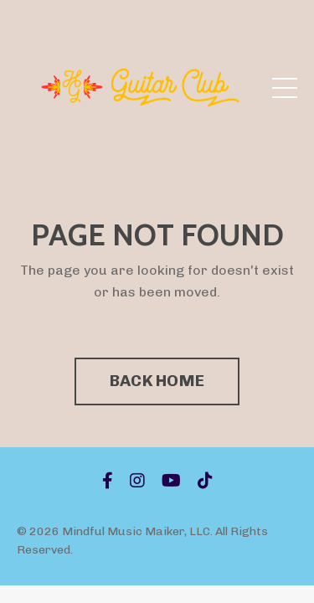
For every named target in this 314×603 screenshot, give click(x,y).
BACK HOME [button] (157, 380)
